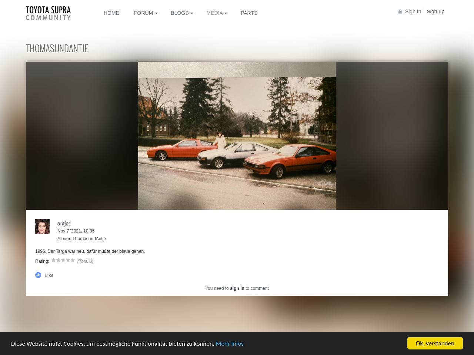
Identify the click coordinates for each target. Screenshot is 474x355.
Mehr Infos (230, 344)
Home (111, 13)
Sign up (435, 11)
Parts (249, 13)
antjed (64, 224)
